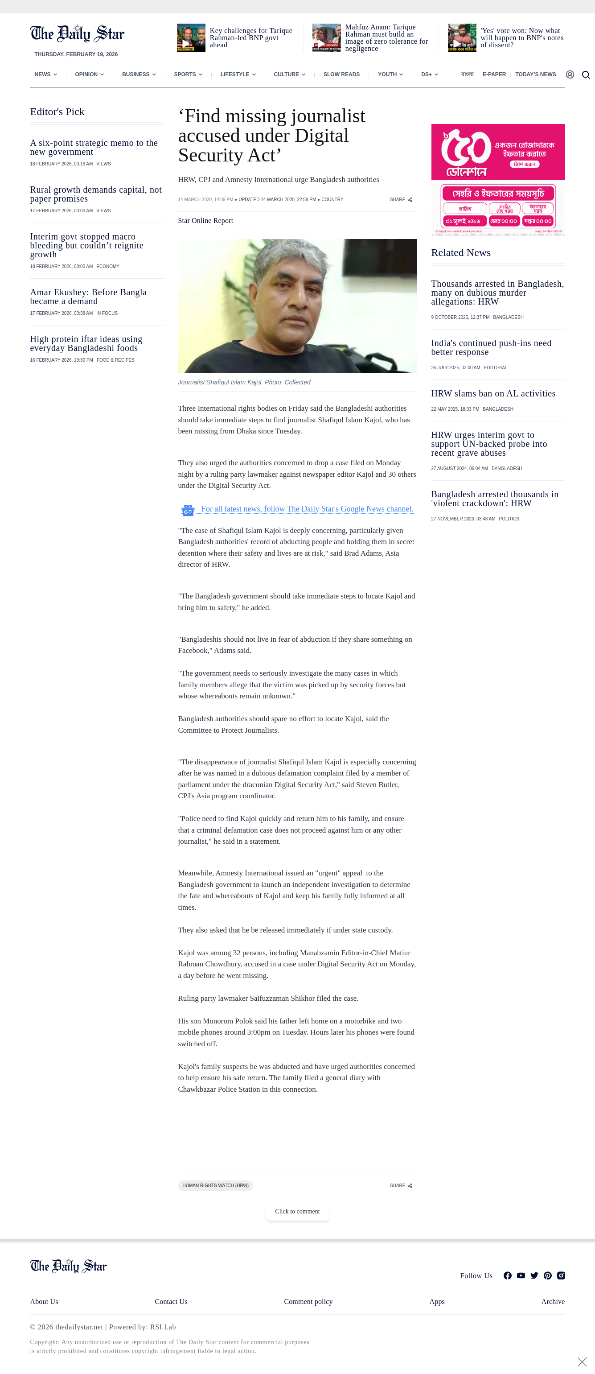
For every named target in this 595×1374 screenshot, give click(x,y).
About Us (44, 1301)
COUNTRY (332, 199)
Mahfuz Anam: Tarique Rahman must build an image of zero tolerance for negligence (386, 37)
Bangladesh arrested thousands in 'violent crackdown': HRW (495, 498)
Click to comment (297, 1211)
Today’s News (535, 74)
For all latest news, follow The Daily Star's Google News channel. (297, 509)
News (43, 74)
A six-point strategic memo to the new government (94, 147)
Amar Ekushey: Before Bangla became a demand (88, 296)
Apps (437, 1301)
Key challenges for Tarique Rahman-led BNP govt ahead (251, 38)
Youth (387, 74)
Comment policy (308, 1301)
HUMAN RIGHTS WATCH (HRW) (216, 1185)
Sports (185, 74)
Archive (553, 1301)
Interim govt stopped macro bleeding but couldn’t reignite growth (87, 245)
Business (135, 74)
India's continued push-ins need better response (491, 347)
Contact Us (171, 1301)
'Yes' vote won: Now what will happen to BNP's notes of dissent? (522, 38)
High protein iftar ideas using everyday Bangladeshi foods (86, 343)
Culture (286, 74)
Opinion (86, 74)
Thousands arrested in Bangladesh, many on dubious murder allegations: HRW (498, 292)
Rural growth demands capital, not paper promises (96, 194)
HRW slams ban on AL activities (493, 393)
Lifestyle (235, 74)
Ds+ (426, 74)
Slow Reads (342, 74)
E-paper (494, 74)
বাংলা (467, 74)
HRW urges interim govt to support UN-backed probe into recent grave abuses (489, 444)
